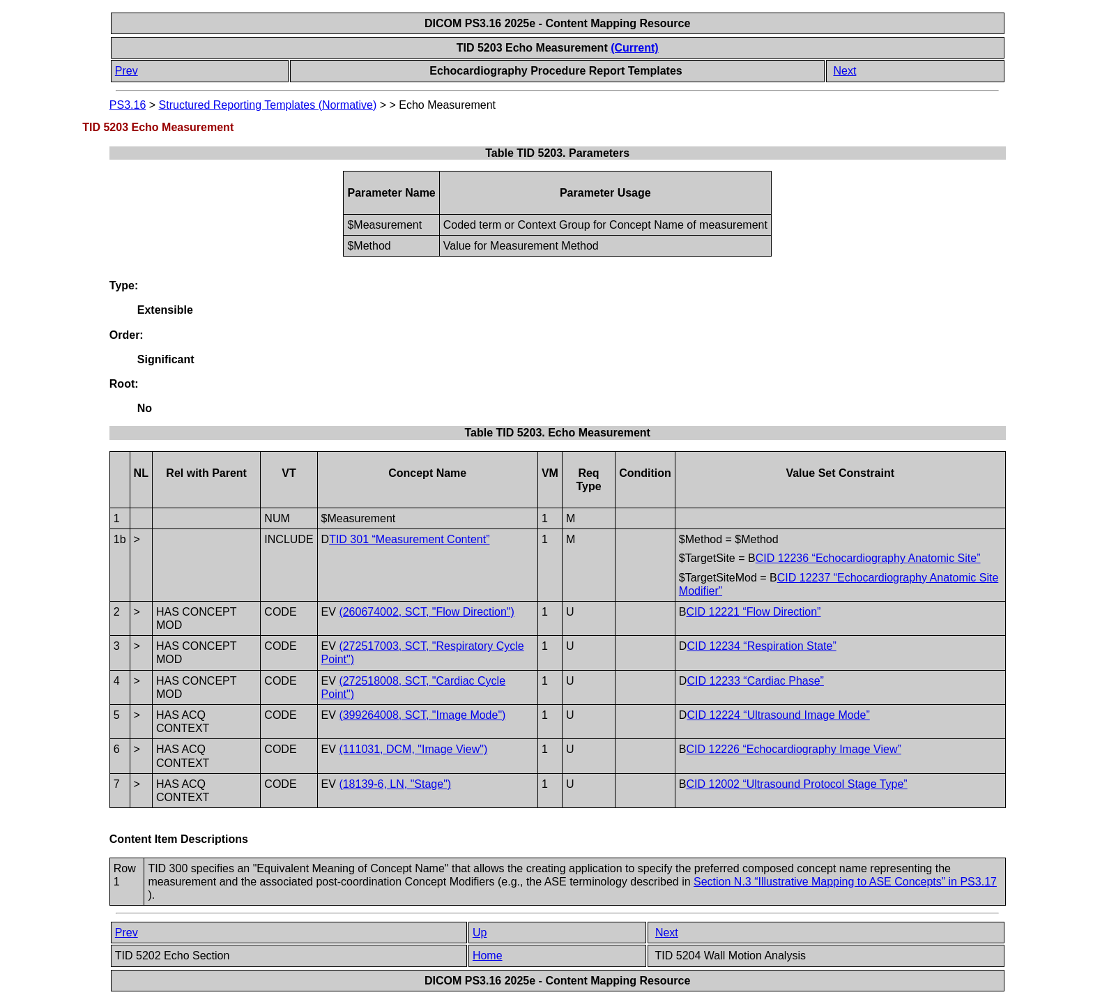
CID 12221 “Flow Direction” (753, 612)
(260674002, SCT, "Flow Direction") (426, 612)
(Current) (634, 48)
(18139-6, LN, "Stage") (395, 784)
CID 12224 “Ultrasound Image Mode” (778, 715)
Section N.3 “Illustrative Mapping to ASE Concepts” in (845, 882)
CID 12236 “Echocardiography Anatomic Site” (868, 558)
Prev (126, 71)
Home (488, 955)
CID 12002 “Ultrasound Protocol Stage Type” (796, 784)
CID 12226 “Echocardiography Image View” (793, 749)
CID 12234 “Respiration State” (761, 646)
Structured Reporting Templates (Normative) (268, 105)
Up (480, 932)
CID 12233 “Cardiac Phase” (755, 681)
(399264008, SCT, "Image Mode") (422, 715)
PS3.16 (127, 105)
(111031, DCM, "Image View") (413, 749)
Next (844, 71)
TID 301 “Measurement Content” (409, 539)
